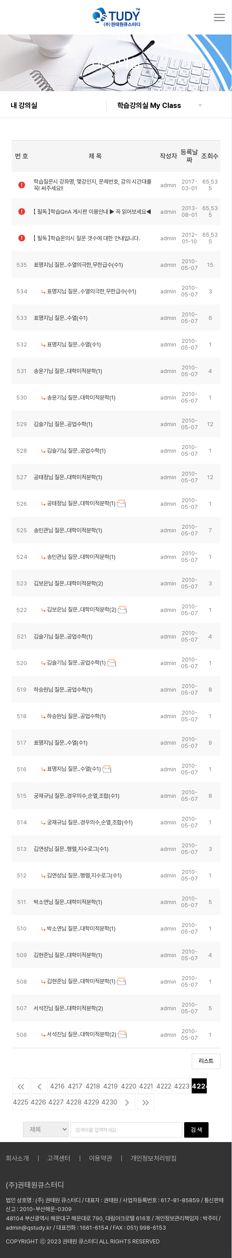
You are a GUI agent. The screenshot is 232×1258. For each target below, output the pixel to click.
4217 (75, 1086)
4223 (181, 1086)
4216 (57, 1086)
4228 (73, 1102)
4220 (128, 1086)
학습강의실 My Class (149, 105)
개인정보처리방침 (154, 1158)
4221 (146, 1086)
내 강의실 (24, 105)
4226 (38, 1102)
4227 (56, 1102)
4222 (163, 1086)
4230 (109, 1102)
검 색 (196, 1129)
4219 (110, 1086)
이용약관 (100, 1158)
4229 (91, 1102)
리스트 (206, 1061)
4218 (92, 1086)
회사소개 (17, 1158)
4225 (20, 1102)
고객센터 (58, 1158)
